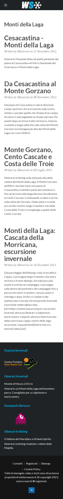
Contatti (18, 463)
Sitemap (45, 463)
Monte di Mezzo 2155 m (18, 383)
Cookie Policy (32, 469)
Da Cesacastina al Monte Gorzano (30, 87)
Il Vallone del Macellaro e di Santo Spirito (27, 438)
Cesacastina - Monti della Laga (29, 41)
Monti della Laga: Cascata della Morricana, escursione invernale (29, 244)
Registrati (31, 463)
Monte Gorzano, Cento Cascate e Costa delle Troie (29, 157)
